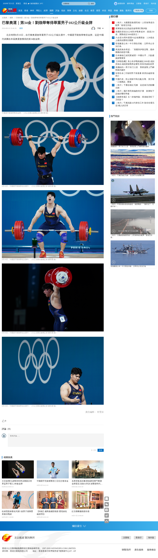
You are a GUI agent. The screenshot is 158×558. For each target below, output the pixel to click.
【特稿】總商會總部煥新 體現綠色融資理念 (52, 512)
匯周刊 (128, 11)
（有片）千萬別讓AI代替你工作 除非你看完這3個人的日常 (134, 104)
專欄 (116, 11)
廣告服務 (138, 549)
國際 (52, 11)
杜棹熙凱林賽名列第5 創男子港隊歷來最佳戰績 (17, 512)
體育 (98, 11)
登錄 (151, 10)
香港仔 (146, 3)
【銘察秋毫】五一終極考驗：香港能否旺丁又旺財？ (134, 98)
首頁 (20, 11)
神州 (32, 11)
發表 (100, 450)
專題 (110, 11)
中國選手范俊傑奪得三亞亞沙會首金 (52, 481)
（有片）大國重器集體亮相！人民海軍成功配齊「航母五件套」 (134, 23)
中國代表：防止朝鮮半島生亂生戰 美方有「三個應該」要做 (134, 80)
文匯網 (4, 18)
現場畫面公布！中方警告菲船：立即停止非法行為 (134, 44)
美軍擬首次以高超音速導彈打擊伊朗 (131, 28)
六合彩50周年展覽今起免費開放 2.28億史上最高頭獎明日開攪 (134, 39)
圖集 (122, 11)
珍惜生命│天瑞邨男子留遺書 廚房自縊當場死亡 (134, 74)
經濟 (46, 11)
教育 (92, 11)
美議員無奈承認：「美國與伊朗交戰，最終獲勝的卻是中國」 (134, 50)
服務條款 (151, 549)
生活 (87, 11)
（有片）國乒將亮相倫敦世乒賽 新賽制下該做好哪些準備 (134, 92)
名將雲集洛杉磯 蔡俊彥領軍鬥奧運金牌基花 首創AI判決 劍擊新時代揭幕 (87, 482)
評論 (57, 11)
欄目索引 (79, 526)
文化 (75, 11)
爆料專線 (130, 3)
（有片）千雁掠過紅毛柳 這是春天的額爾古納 (134, 86)
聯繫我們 (126, 549)
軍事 (69, 11)
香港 (26, 11)
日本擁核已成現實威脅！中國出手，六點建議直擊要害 (134, 56)
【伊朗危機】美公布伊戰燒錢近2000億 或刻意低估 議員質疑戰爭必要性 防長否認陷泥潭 (134, 62)
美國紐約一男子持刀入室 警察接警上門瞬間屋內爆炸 (134, 68)
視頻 (63, 11)
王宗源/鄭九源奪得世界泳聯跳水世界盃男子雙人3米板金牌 (17, 482)
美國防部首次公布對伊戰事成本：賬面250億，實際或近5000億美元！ (134, 33)
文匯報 (138, 3)
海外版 (153, 3)
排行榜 (114, 16)
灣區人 (39, 11)
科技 (104, 11)
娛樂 (81, 11)
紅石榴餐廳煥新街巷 (80, 511)
